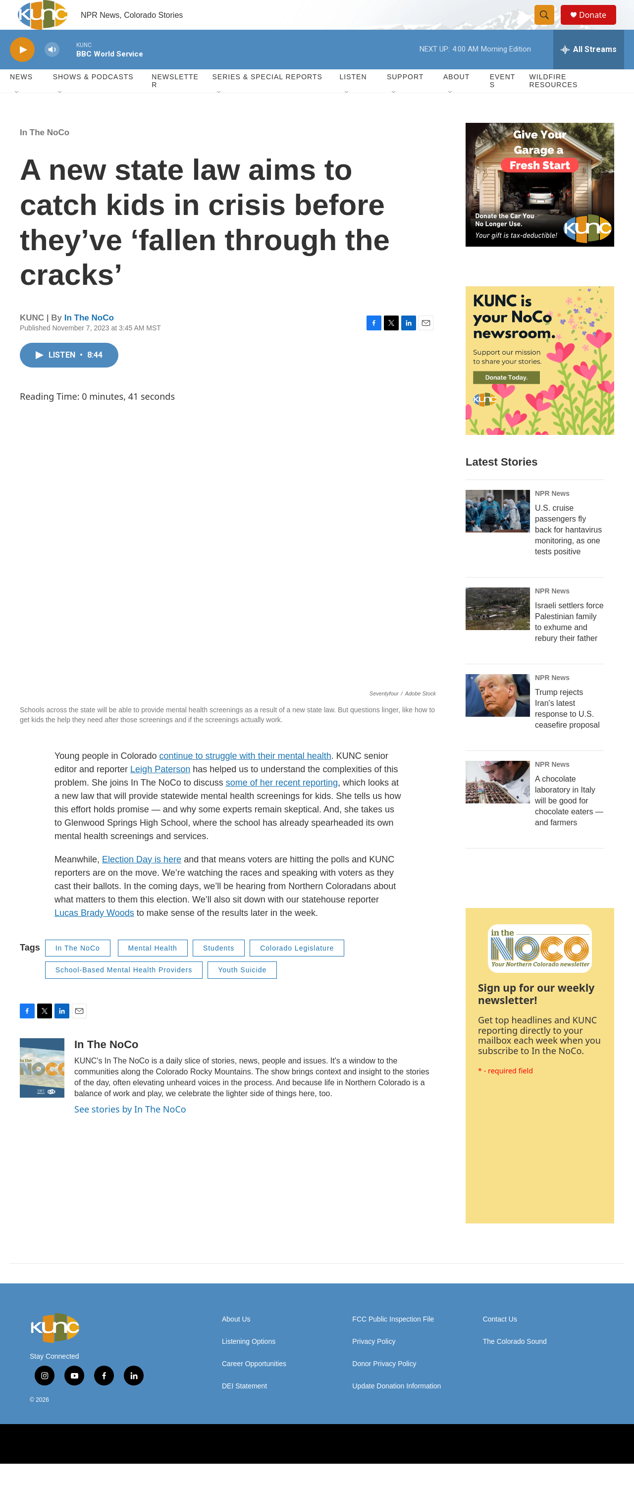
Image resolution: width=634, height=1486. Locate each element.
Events (503, 103)
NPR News (552, 516)
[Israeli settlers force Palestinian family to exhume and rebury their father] (498, 631)
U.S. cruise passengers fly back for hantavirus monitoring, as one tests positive (568, 552)
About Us (236, 1341)
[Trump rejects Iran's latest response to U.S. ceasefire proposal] (498, 717)
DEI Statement (244, 1408)
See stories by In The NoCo (130, 1131)
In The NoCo (44, 154)
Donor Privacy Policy (384, 1386)
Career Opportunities (254, 1386)
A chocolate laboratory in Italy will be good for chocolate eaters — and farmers (569, 823)
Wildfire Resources (553, 103)
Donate (598, 26)
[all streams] (588, 72)
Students (218, 970)
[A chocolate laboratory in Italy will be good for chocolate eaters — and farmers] (498, 804)
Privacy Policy (373, 1364)
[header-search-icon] (549, 26)
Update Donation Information (396, 1408)
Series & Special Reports (267, 99)
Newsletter (175, 103)
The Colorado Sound (515, 1364)
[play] (22, 72)
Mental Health (152, 970)
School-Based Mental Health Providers (123, 992)
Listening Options (248, 1364)
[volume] (52, 72)
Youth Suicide (242, 992)
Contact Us (500, 1341)
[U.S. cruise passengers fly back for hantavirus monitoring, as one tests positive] (498, 533)
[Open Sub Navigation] (17, 115)
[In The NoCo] (42, 1090)
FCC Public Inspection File (393, 1341)
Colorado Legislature (297, 970)
